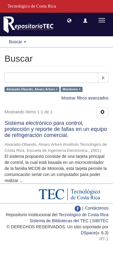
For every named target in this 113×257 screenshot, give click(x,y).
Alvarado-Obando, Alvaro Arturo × (32, 89)
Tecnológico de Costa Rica (83, 214)
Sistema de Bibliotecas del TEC (59, 220)
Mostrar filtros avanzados (84, 98)
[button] (69, 20)
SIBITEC (100, 220)
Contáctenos (96, 208)
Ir (103, 77)
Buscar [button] (17, 41)
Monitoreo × (72, 89)
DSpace (88, 232)
